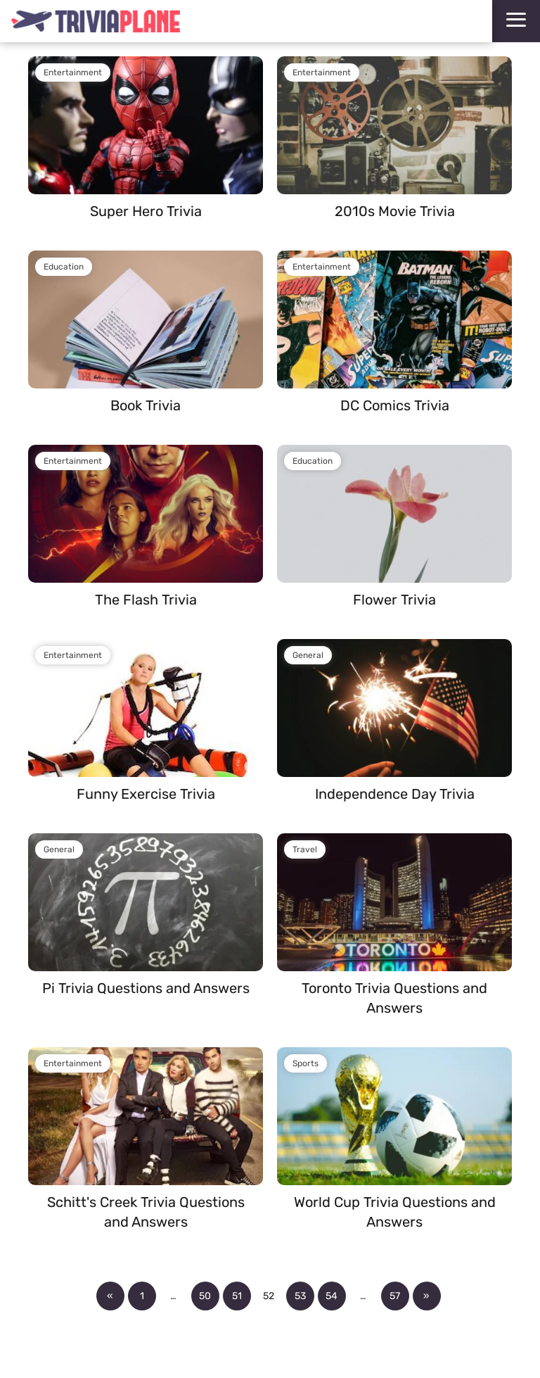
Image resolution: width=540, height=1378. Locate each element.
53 (300, 1296)
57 (395, 1296)
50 (205, 1296)
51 (237, 1296)
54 (332, 1296)
